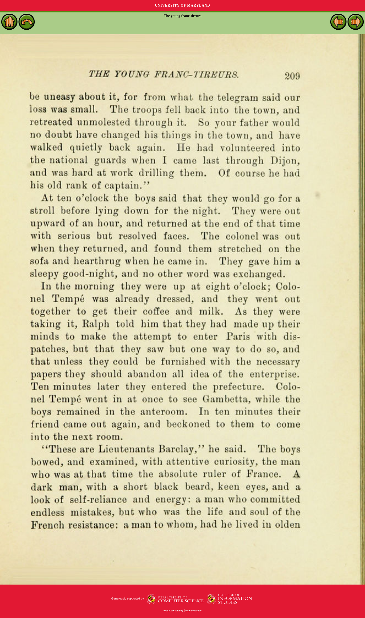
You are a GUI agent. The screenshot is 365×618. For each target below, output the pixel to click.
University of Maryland (182, 5)
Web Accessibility (173, 610)
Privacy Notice (193, 610)
